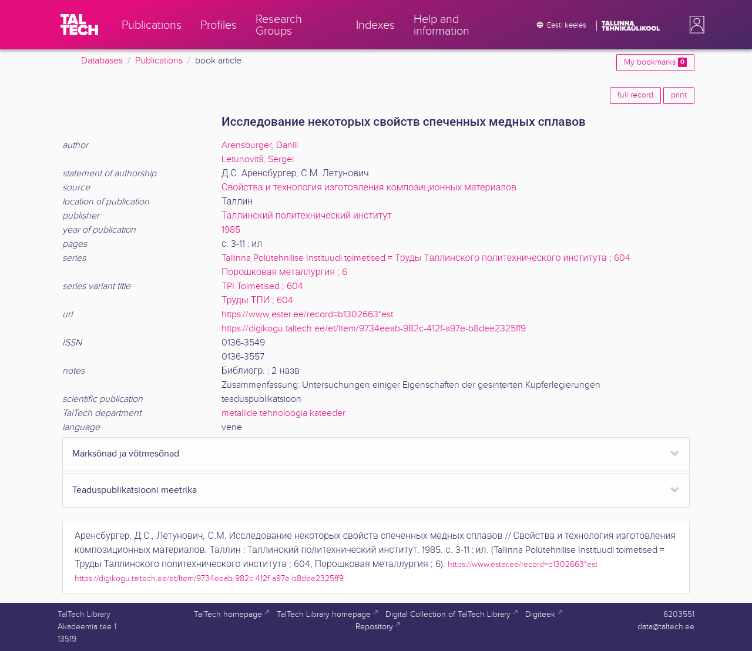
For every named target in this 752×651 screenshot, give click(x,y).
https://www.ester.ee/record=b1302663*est (307, 314)
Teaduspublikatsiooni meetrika (134, 490)
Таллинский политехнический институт (306, 216)
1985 (230, 230)
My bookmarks (655, 62)
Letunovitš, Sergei (257, 159)
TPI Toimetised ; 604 (262, 286)
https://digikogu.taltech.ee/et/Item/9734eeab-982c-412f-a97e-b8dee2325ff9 (373, 328)
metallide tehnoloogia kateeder (283, 413)
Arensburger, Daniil (259, 145)
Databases (102, 60)
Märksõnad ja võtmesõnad (125, 453)
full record (635, 95)
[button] (694, 24)
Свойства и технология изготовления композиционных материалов (368, 187)
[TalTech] (79, 25)
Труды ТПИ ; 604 (257, 300)
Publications (159, 60)
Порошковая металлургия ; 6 (284, 272)
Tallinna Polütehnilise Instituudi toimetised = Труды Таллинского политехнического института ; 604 (425, 258)
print (679, 95)
